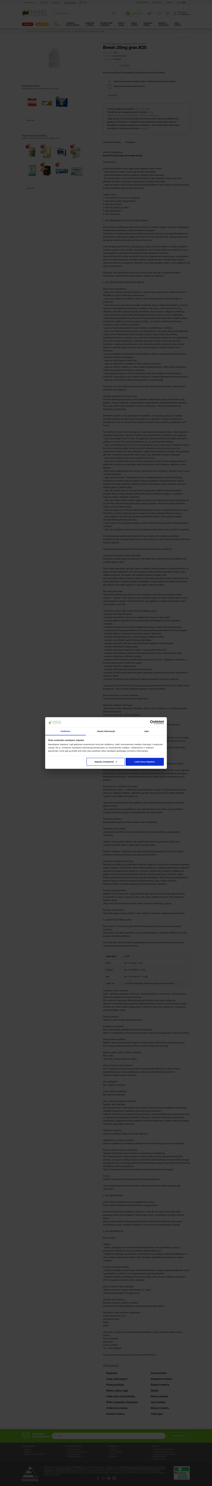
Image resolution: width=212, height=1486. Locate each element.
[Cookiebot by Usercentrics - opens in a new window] (152, 722)
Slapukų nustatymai (106, 762)
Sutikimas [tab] (65, 731)
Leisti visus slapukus (145, 762)
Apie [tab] (146, 731)
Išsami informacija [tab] (106, 731)
